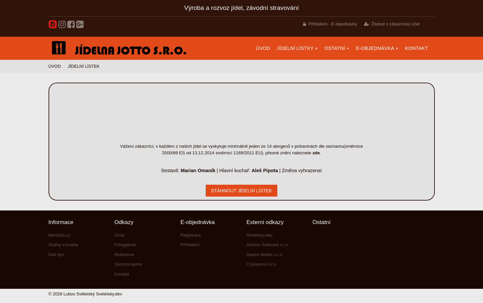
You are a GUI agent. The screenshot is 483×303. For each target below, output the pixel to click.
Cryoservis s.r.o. (262, 264)
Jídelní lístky (295, 48)
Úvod (263, 48)
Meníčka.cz (59, 235)
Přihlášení (190, 244)
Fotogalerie (125, 244)
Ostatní (335, 48)
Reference (124, 254)
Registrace (191, 235)
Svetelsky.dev (260, 235)
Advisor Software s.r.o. (268, 244)
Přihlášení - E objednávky (332, 23)
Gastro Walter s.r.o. (265, 254)
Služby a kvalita (63, 244)
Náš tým (56, 254)
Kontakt (416, 48)
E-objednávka (375, 48)
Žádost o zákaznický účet (395, 23)
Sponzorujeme (128, 264)
